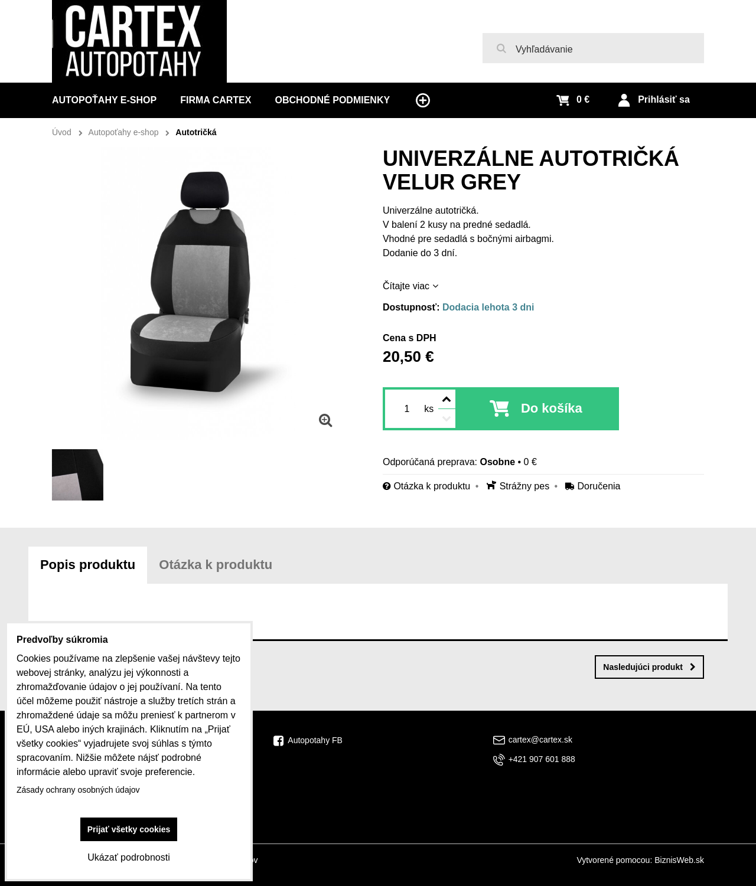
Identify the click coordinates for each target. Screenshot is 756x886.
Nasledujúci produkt (649, 667)
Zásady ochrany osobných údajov (78, 790)
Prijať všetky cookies (129, 829)
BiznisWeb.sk (679, 860)
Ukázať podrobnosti (128, 857)
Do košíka (551, 408)
